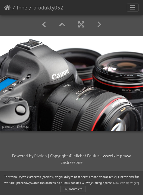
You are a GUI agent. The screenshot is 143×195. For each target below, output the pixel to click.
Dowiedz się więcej (126, 183)
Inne (22, 7)
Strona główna (7, 8)
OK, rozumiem (72, 189)
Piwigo (40, 155)
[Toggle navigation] (133, 8)
